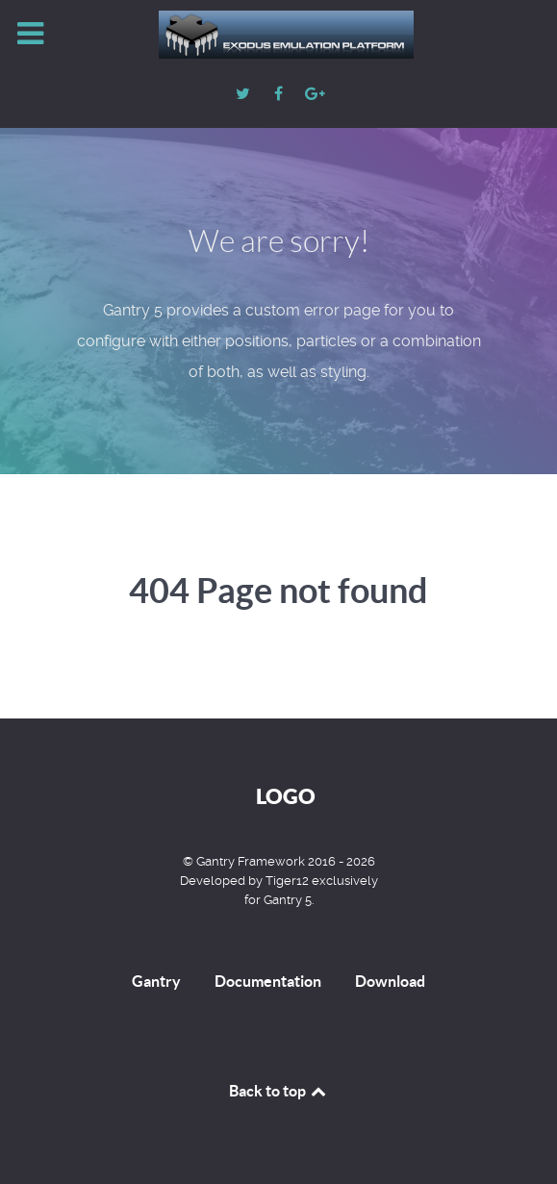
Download (390, 981)
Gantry (156, 981)
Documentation (268, 981)
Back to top (279, 1090)
